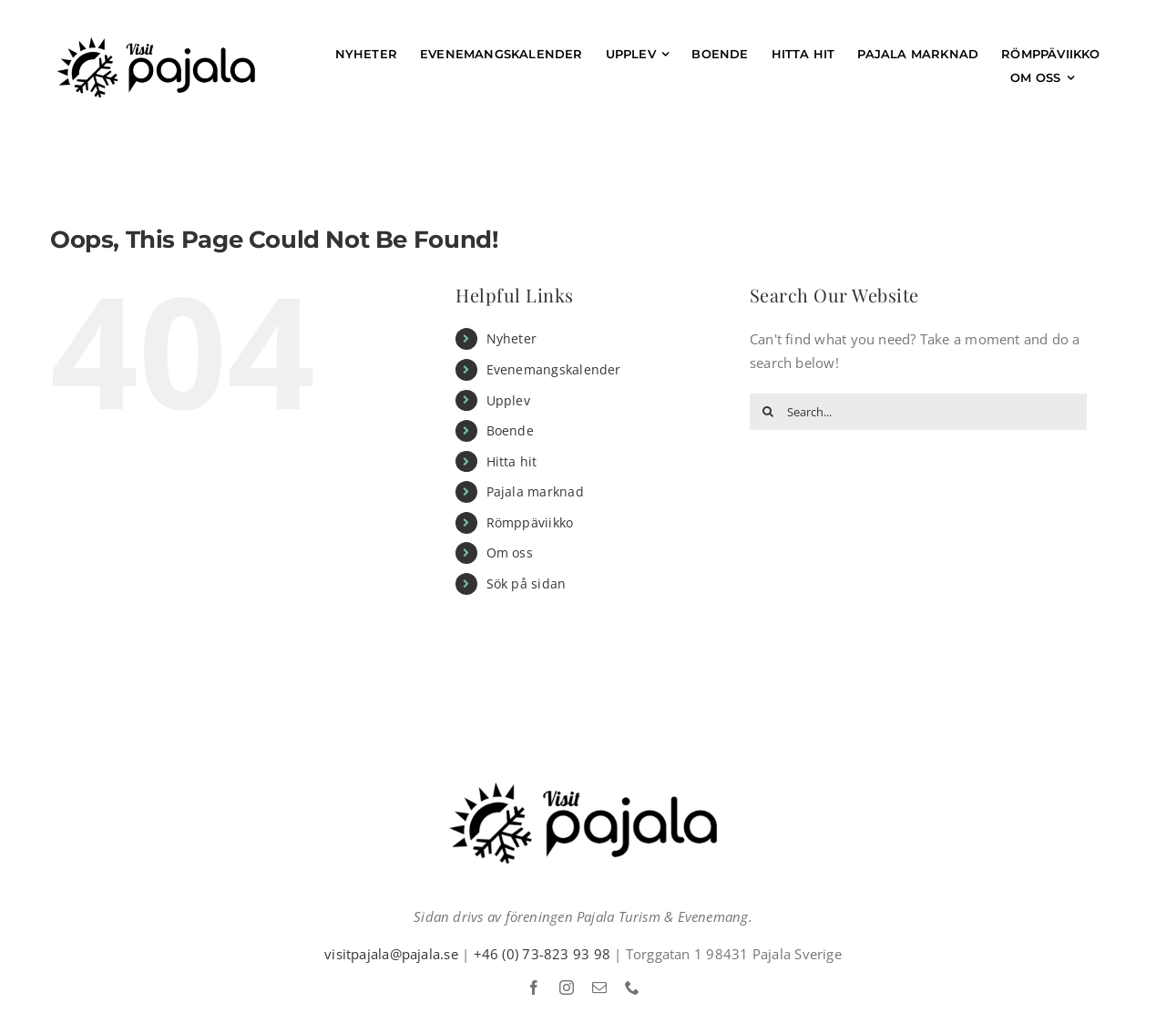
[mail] (599, 987)
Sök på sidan (526, 583)
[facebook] (534, 987)
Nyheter (511, 338)
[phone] (632, 987)
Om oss (509, 552)
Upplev (508, 400)
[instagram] (566, 987)
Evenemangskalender (553, 369)
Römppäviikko (530, 522)
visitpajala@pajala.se (391, 954)
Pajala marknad (535, 491)
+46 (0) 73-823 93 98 (542, 954)
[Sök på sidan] (1104, 78)
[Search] (768, 412)
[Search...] (918, 412)
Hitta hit (511, 461)
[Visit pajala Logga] (156, 43)
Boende (510, 430)
